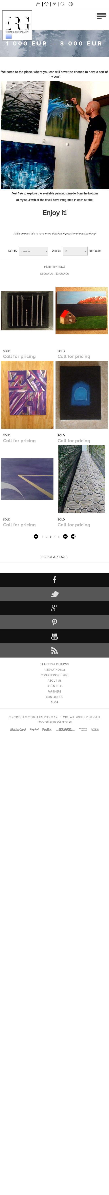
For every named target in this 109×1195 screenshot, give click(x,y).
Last (73, 536)
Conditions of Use (54, 675)
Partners (54, 691)
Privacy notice (54, 669)
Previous (36, 536)
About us (55, 680)
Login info (54, 686)
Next (65, 536)
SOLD (6, 351)
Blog (54, 702)
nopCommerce (62, 721)
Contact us (54, 697)
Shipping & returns (55, 664)
